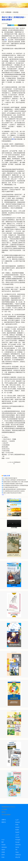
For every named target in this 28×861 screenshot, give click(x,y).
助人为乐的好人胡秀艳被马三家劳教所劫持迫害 (14, 480)
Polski (3, 857)
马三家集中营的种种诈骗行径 (10, 478)
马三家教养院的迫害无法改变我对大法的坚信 (14, 491)
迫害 (5, 39)
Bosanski (17, 822)
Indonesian (4, 847)
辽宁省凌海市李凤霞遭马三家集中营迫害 (12, 483)
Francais (17, 837)
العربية (16, 819)
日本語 (3, 852)
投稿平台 (4, 812)
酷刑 (13, 139)
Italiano (3, 849)
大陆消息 (15, 12)
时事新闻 (8, 12)
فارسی (17, 834)
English (17, 829)
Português (17, 839)
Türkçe (17, 852)
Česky (16, 824)
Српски (17, 847)
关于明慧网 (4, 809)
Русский (17, 842)
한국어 (3, 854)
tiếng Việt (17, 857)
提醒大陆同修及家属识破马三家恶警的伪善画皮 (14, 489)
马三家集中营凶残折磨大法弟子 (10, 487)
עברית (3, 839)
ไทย (16, 849)
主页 (2, 12)
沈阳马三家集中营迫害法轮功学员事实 (12, 492)
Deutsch (17, 827)
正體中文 (4, 819)
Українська (18, 854)
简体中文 (4, 822)
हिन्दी (3, 842)
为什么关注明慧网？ (6, 814)
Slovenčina (18, 844)
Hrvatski (3, 844)
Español (17, 832)
